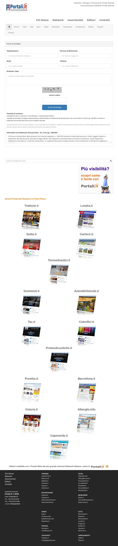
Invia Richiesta (54, 107)
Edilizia (90, 27)
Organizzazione (13, 51)
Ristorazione (67, 27)
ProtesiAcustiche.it (59, 348)
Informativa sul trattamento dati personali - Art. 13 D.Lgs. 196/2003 (32, 133)
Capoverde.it (59, 435)
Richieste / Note (13, 71)
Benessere (56, 27)
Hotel (25, 27)
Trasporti (100, 27)
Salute (46, 27)
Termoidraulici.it (59, 260)
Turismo (16, 27)
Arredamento (80, 27)
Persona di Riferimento (69, 51)
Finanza (11, 33)
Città (31, 27)
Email (9, 61)
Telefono (63, 61)
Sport (38, 27)
